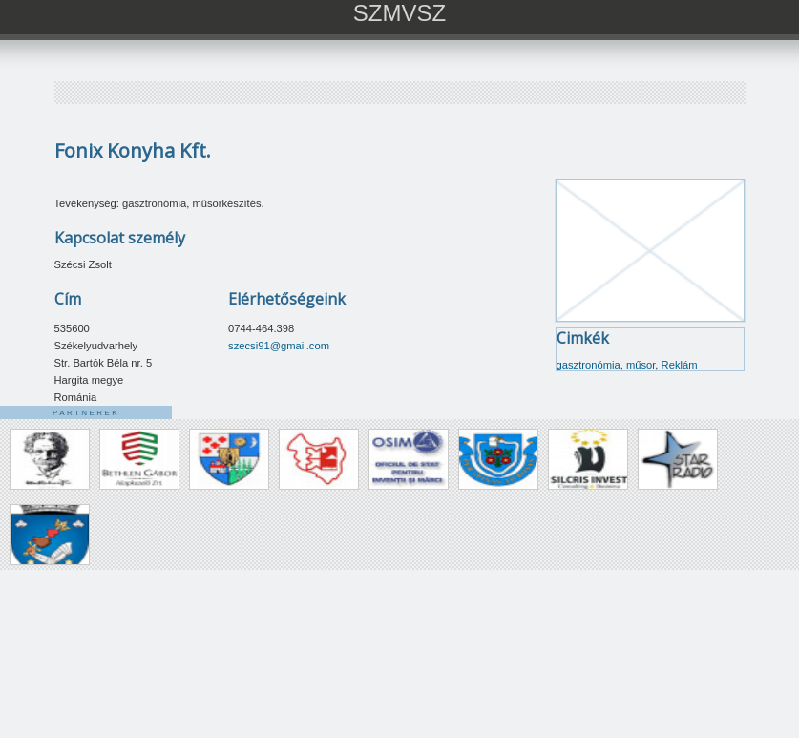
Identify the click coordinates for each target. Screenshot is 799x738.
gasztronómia (588, 364)
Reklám (680, 364)
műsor (640, 364)
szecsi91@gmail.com (278, 345)
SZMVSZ (399, 13)
